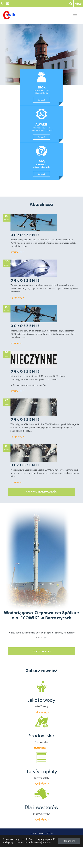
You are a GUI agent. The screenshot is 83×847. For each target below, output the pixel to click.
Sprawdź (43, 99)
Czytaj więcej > (17, 251)
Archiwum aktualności (41, 491)
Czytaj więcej (54, 651)
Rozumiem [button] (69, 840)
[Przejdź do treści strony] (75, 15)
